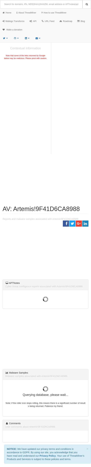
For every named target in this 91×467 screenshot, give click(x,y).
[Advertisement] (25, 85)
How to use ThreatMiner (53, 13)
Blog (81, 21)
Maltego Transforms (13, 21)
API (33, 21)
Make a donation (12, 30)
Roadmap (66, 21)
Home (7, 13)
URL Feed (48, 21)
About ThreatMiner (26, 13)
